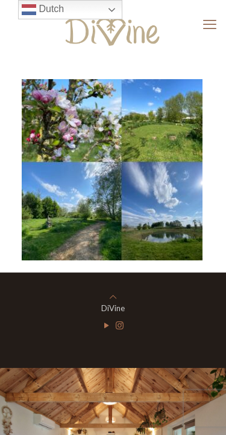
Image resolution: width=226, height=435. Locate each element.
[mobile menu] (209, 24)
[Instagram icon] (119, 325)
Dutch (43, 9)
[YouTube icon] (106, 325)
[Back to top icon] (113, 296)
